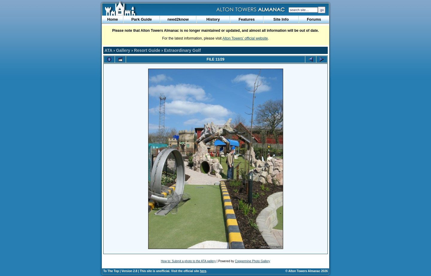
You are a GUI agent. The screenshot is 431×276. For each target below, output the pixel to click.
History (213, 19)
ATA (108, 50)
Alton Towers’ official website (245, 38)
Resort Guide (147, 50)
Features (247, 19)
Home (112, 19)
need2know (178, 19)
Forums (314, 19)
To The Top (111, 271)
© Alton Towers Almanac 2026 (307, 271)
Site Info (281, 19)
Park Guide (141, 19)
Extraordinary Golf (182, 50)
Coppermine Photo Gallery (252, 261)
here (203, 271)
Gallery (123, 50)
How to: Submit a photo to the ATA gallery (188, 261)
